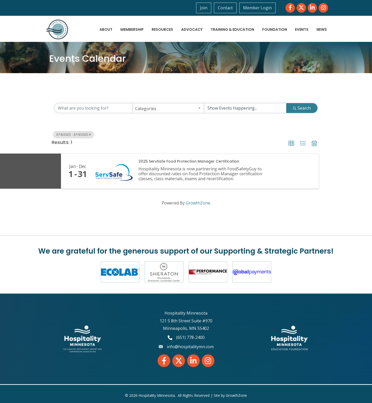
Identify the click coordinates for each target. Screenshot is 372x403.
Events (301, 29)
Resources (162, 29)
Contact (225, 8)
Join (203, 8)
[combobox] (168, 108)
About (105, 29)
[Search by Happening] (245, 108)
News (321, 29)
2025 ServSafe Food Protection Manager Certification (188, 161)
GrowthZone (198, 203)
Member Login (257, 8)
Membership (132, 29)
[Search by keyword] (94, 108)
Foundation (274, 29)
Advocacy (192, 29)
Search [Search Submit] (302, 108)
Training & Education (232, 29)
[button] (291, 143)
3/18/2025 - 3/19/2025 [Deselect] (73, 134)
